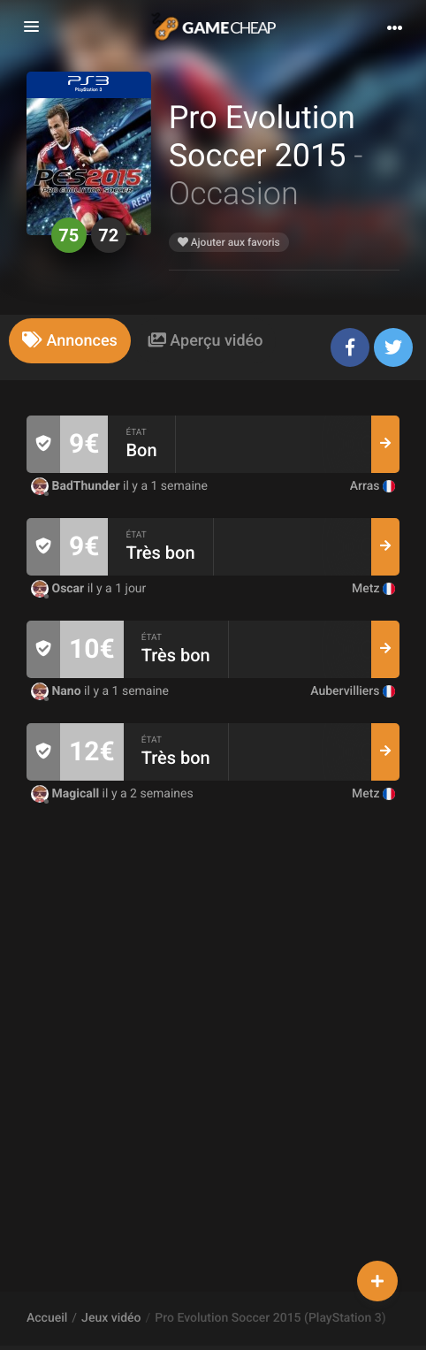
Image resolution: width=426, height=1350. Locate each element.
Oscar (59, 589)
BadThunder (77, 486)
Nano (57, 691)
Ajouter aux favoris (229, 242)
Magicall (67, 794)
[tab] (70, 340)
